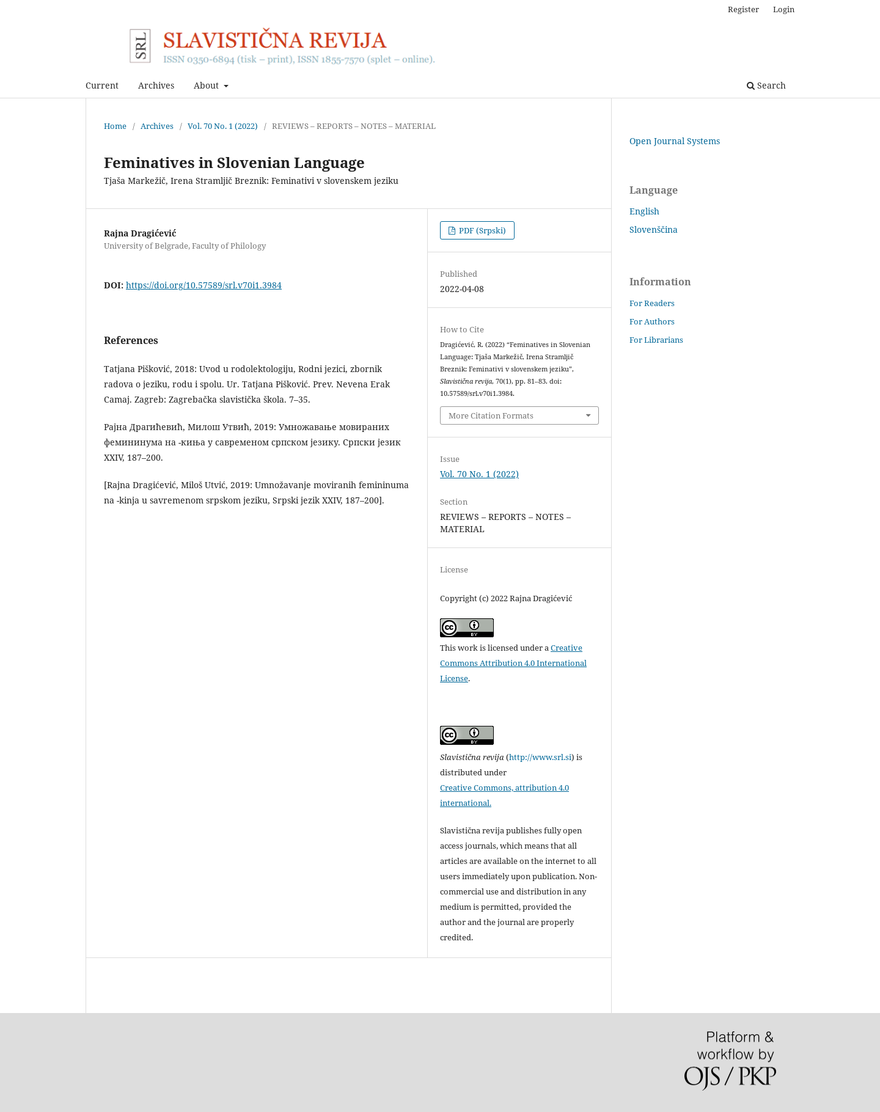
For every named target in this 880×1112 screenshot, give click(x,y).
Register (743, 9)
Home (115, 125)
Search (766, 85)
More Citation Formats (491, 415)
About (207, 85)
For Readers (652, 303)
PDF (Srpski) (481, 230)
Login (783, 9)
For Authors (652, 321)
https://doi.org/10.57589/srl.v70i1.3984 (204, 285)
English (644, 211)
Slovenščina (653, 229)
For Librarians (656, 339)
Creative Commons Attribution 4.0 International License (513, 663)
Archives (156, 85)
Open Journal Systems (674, 141)
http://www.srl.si (540, 757)
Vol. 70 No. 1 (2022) (223, 125)
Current (102, 85)
